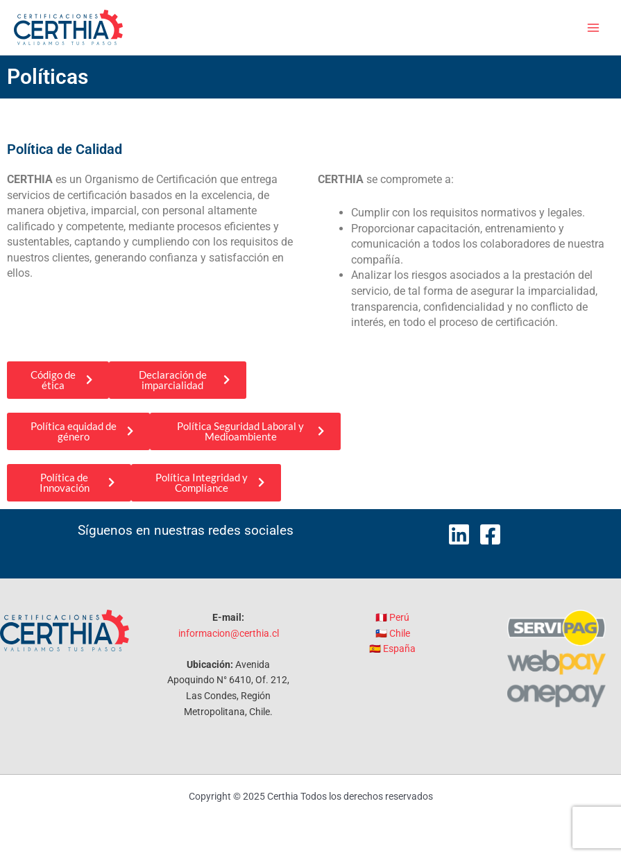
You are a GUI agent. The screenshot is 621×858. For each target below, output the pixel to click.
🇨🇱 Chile (392, 633)
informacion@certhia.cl (228, 633)
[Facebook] (490, 534)
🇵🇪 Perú (392, 617)
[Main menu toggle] (593, 27)
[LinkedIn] (459, 534)
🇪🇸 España (392, 648)
